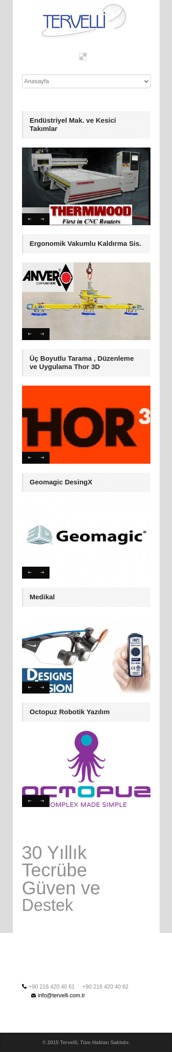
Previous (29, 219)
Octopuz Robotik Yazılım (70, 712)
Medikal (42, 597)
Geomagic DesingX (61, 482)
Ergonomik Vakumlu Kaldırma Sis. (85, 243)
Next (43, 219)
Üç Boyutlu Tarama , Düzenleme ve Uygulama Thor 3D (82, 362)
